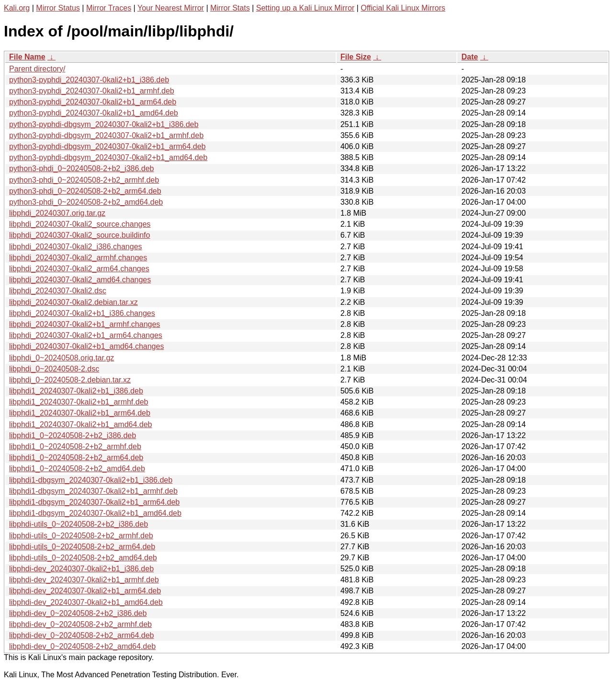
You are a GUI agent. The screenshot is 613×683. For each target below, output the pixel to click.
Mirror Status (58, 8)
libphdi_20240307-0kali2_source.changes (79, 224)
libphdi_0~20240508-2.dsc (54, 369)
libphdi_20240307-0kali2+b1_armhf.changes (84, 324)
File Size (356, 57)
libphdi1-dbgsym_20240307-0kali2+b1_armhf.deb (93, 491)
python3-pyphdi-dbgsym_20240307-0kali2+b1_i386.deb (103, 124)
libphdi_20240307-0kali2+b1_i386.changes (82, 313)
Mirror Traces (108, 8)
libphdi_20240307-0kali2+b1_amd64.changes (86, 346)
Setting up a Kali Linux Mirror (305, 8)
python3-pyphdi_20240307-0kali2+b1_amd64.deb (93, 113)
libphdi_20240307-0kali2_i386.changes (75, 247)
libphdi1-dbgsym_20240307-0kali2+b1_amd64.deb (95, 513)
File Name (27, 57)
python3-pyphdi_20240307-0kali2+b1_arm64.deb (92, 102)
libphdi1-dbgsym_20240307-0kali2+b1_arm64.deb (94, 502)
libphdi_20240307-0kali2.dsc (57, 291)
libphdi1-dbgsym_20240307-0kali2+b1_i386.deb (90, 480)
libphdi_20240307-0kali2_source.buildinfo (79, 235)
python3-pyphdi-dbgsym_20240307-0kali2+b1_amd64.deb (108, 157)
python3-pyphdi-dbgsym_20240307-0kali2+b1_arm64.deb (107, 146)
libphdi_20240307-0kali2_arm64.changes (79, 269)
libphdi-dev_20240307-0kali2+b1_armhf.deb (84, 580)
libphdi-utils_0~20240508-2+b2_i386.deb (78, 524)
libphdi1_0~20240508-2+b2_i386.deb (72, 435)
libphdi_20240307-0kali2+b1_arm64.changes (85, 335)
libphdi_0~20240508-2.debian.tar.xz (70, 380)
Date (469, 57)
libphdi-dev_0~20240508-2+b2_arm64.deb (81, 635)
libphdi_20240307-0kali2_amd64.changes (80, 280)
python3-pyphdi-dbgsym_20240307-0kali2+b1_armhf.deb (106, 135)
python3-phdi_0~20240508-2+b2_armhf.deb (84, 180)
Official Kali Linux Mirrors (403, 8)
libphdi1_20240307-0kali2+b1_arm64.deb (79, 413)
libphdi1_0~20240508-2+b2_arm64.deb (76, 457)
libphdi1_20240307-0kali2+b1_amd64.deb (80, 424)
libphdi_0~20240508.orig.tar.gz (61, 358)
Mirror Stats (230, 8)
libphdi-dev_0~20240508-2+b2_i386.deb (78, 613)
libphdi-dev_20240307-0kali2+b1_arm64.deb (85, 591)
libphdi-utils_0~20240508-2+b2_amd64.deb (83, 558)
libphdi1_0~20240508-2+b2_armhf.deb (75, 446)
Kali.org (17, 8)
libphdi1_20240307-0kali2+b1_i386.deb (76, 391)
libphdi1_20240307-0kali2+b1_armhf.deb (78, 402)
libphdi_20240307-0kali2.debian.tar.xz (73, 302)
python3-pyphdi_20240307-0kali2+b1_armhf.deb (91, 91)
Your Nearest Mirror (170, 8)
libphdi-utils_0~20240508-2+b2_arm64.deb (82, 547)
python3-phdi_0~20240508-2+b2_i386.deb (81, 168)
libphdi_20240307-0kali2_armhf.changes (78, 258)
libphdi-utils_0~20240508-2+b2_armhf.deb (81, 536)
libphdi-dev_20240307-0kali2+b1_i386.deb (81, 569)
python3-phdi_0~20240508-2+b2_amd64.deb (86, 202)
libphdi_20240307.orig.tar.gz (57, 213)
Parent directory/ (37, 69)
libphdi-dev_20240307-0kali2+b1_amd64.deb (86, 602)
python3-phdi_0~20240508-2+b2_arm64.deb (85, 191)
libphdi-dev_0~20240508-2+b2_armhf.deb (80, 624)
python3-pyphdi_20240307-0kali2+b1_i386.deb (89, 80)
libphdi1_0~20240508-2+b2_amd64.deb (77, 468)
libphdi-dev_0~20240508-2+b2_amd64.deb (82, 646)
